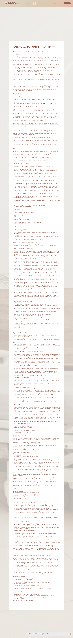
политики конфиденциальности (59, 634)
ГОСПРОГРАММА (27, 3)
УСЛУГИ (54, 3)
